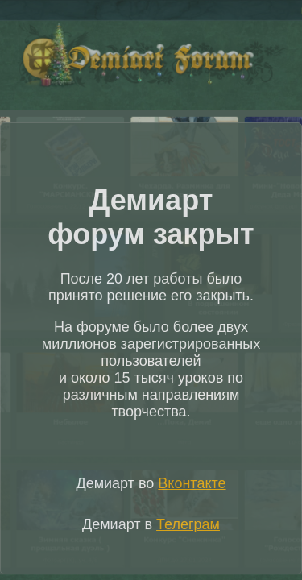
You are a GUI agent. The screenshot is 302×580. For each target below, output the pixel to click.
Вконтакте (191, 483)
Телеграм (188, 524)
